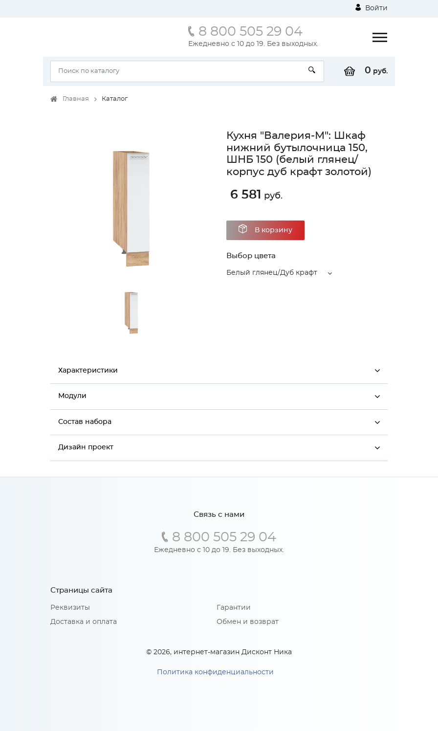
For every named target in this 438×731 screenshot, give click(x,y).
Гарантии (234, 607)
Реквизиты (70, 607)
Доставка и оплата (83, 622)
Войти (371, 8)
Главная (76, 99)
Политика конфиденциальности (215, 672)
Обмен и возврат (248, 622)
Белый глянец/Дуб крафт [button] (271, 272)
